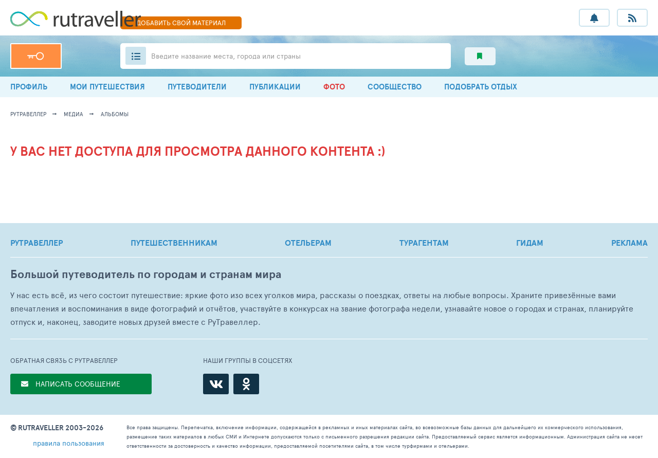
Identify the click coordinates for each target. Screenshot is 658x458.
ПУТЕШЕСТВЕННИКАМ (174, 243)
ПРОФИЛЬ (28, 87)
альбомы (115, 114)
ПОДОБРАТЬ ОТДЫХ (480, 87)
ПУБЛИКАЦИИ (275, 87)
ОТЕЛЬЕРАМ (308, 243)
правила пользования (68, 443)
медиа (73, 114)
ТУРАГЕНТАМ (424, 243)
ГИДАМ (529, 243)
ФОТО (334, 87)
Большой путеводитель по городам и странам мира (145, 274)
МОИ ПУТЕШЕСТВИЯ (107, 87)
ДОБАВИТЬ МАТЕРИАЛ (181, 22)
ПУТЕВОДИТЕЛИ (197, 87)
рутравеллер (28, 114)
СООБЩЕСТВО (395, 87)
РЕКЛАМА (629, 243)
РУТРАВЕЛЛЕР (36, 243)
